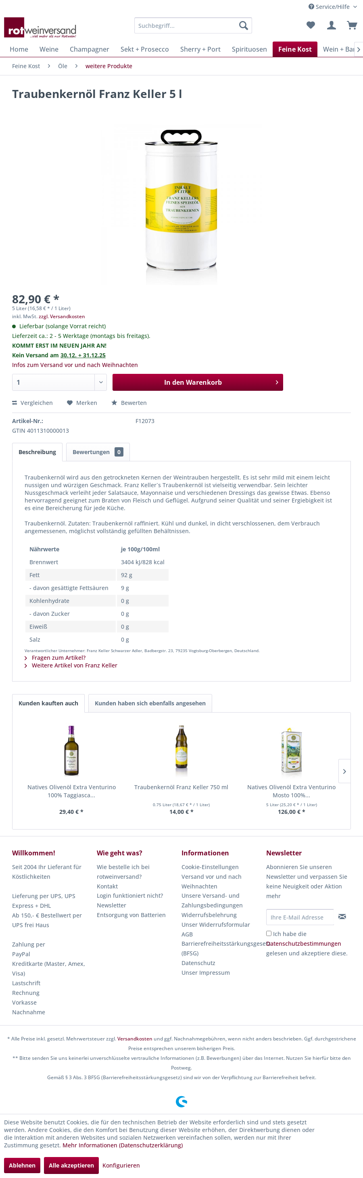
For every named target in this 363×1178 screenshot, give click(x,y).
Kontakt (107, 886)
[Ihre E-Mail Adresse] (300, 917)
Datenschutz (198, 963)
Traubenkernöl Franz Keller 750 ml (181, 787)
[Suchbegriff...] (193, 25)
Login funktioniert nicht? (130, 895)
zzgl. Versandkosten (62, 316)
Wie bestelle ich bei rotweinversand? (123, 871)
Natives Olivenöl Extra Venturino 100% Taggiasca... (71, 791)
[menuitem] (193, 25)
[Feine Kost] (295, 49)
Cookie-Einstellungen (210, 867)
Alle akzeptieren (71, 1165)
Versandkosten (134, 1038)
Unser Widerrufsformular (216, 924)
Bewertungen (98, 452)
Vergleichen (32, 403)
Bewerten (129, 403)
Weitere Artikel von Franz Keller (71, 665)
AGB (187, 934)
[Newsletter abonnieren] (342, 916)
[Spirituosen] (249, 49)
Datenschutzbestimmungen (303, 943)
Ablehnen (22, 1165)
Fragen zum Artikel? (55, 657)
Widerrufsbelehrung (209, 915)
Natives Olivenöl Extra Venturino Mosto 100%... (291, 791)
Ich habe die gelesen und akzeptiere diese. (307, 943)
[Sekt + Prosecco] (145, 49)
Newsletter (111, 905)
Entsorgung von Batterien (131, 915)
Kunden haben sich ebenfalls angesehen (150, 703)
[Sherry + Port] (200, 49)
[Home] (19, 49)
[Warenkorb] (350, 25)
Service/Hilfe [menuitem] (330, 6)
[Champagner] (89, 49)
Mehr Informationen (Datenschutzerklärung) (123, 1145)
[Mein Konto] (330, 25)
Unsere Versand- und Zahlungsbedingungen (212, 900)
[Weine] (49, 49)
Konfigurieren (121, 1165)
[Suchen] (243, 25)
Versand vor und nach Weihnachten (212, 881)
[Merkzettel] (310, 25)
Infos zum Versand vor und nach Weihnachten (75, 365)
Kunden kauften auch (48, 703)
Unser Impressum (206, 972)
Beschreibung (37, 452)
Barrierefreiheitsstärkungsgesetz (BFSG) (222, 948)
